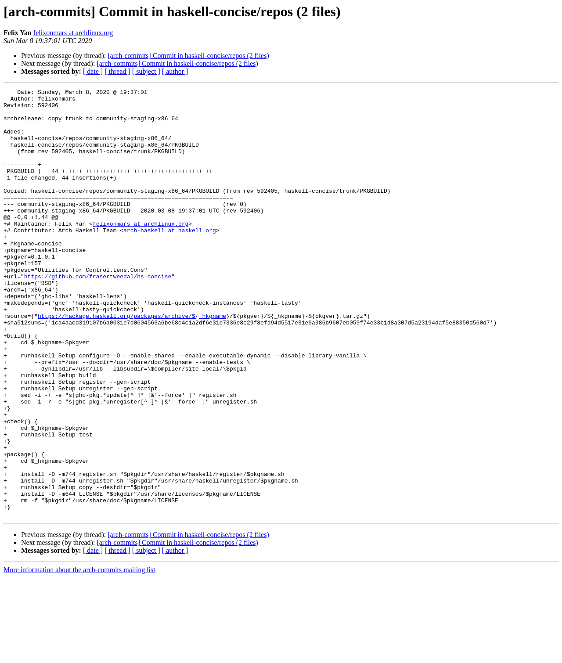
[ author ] (175, 71)
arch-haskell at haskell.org (169, 259)
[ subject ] (146, 71)
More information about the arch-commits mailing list (79, 655)
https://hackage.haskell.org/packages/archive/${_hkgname (132, 362)
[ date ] (93, 71)
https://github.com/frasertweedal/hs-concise (97, 314)
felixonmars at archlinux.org (73, 32)
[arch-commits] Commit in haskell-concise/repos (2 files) (188, 55)
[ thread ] (117, 71)
